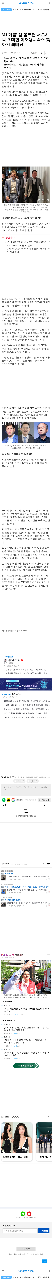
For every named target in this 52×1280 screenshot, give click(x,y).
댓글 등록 (45, 800)
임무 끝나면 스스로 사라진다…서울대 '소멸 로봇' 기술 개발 (28, 670)
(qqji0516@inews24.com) (19, 631)
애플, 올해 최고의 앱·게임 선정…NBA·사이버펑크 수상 (26, 673)
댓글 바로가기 (44, 1261)
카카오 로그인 (8, 800)
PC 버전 (26, 1249)
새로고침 (21, 694)
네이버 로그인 (4, 800)
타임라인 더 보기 (26, 1066)
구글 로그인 (13, 800)
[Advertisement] (26, 22)
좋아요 (22, 660)
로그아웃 (19, 800)
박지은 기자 (14, 660)
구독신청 (44, 1231)
